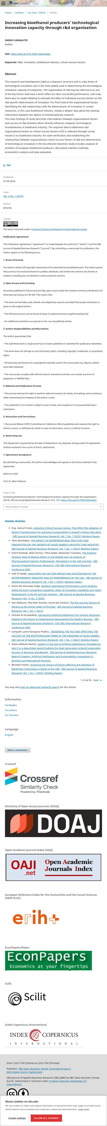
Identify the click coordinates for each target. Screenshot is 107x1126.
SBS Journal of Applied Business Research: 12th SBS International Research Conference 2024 (55, 623)
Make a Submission (17, 749)
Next (96, 680)
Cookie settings (17, 1118)
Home (8, 12)
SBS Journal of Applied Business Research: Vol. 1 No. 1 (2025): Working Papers (56, 536)
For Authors (11, 710)
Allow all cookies (46, 1118)
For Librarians (12, 715)
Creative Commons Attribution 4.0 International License (59, 229)
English (9, 734)
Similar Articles (15, 521)
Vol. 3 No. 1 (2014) (37, 12)
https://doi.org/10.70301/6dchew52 (31, 54)
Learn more (83, 1109)
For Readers (11, 705)
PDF (9, 165)
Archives (19, 12)
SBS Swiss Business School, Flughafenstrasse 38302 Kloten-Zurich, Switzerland (39, 1070)
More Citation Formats (17, 506)
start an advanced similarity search (39, 687)
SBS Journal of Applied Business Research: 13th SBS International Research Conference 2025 (55, 565)
